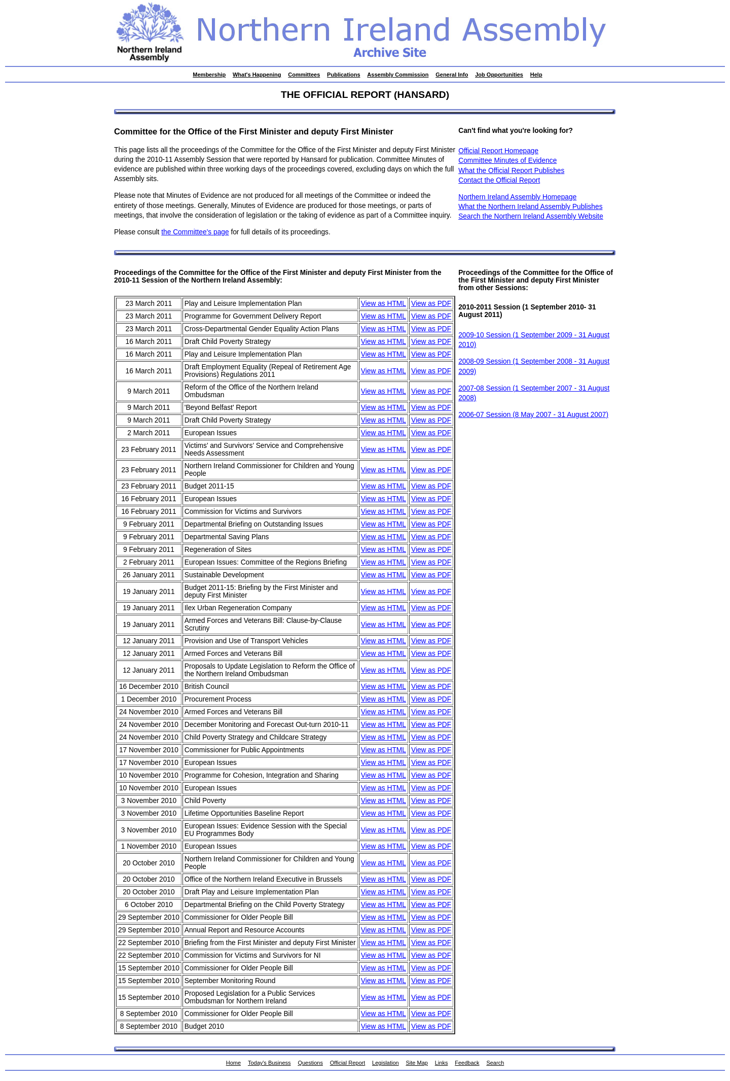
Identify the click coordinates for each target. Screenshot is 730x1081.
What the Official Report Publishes (511, 171)
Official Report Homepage (498, 151)
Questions (310, 1063)
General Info (451, 75)
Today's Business (269, 1063)
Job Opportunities (499, 75)
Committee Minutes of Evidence (507, 160)
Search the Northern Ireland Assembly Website (530, 216)
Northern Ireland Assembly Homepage (517, 197)
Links (441, 1063)
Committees (304, 75)
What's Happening (257, 75)
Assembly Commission (397, 75)
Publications (343, 75)
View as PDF (431, 303)
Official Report (348, 1063)
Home (233, 1063)
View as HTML (383, 303)
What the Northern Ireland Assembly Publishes (530, 207)
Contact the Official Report (499, 180)
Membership (209, 75)
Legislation (385, 1063)
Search (495, 1063)
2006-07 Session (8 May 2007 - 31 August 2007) (533, 415)
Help (536, 75)
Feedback (467, 1063)
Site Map (417, 1063)
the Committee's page (195, 232)
